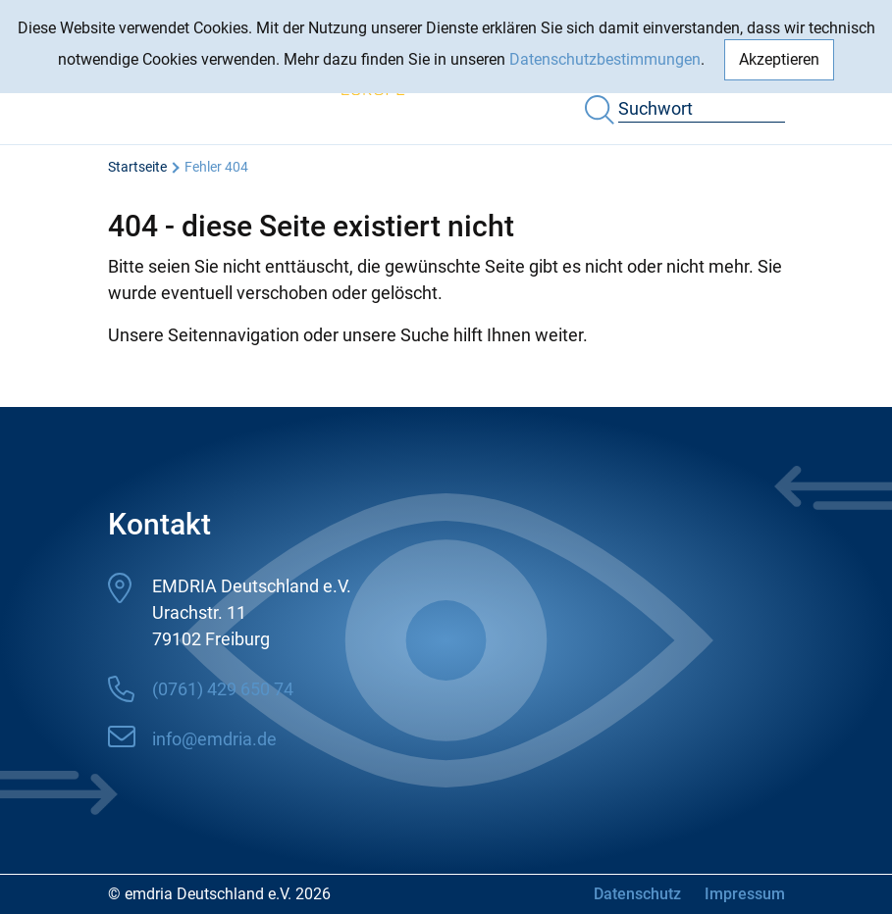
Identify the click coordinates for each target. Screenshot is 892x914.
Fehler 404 (216, 167)
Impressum (745, 894)
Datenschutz (637, 894)
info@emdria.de (214, 739)
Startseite (137, 167)
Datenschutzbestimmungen (605, 59)
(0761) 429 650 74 (222, 689)
